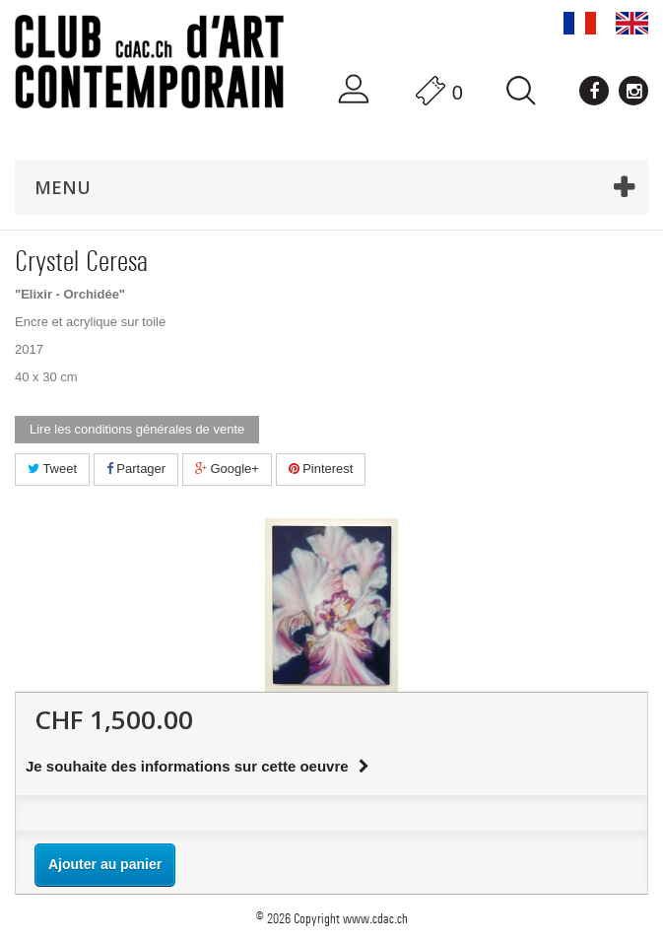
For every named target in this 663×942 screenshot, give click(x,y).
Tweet (52, 468)
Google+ (227, 468)
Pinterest (321, 468)
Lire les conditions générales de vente (137, 429)
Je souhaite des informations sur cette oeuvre (197, 766)
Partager (136, 468)
